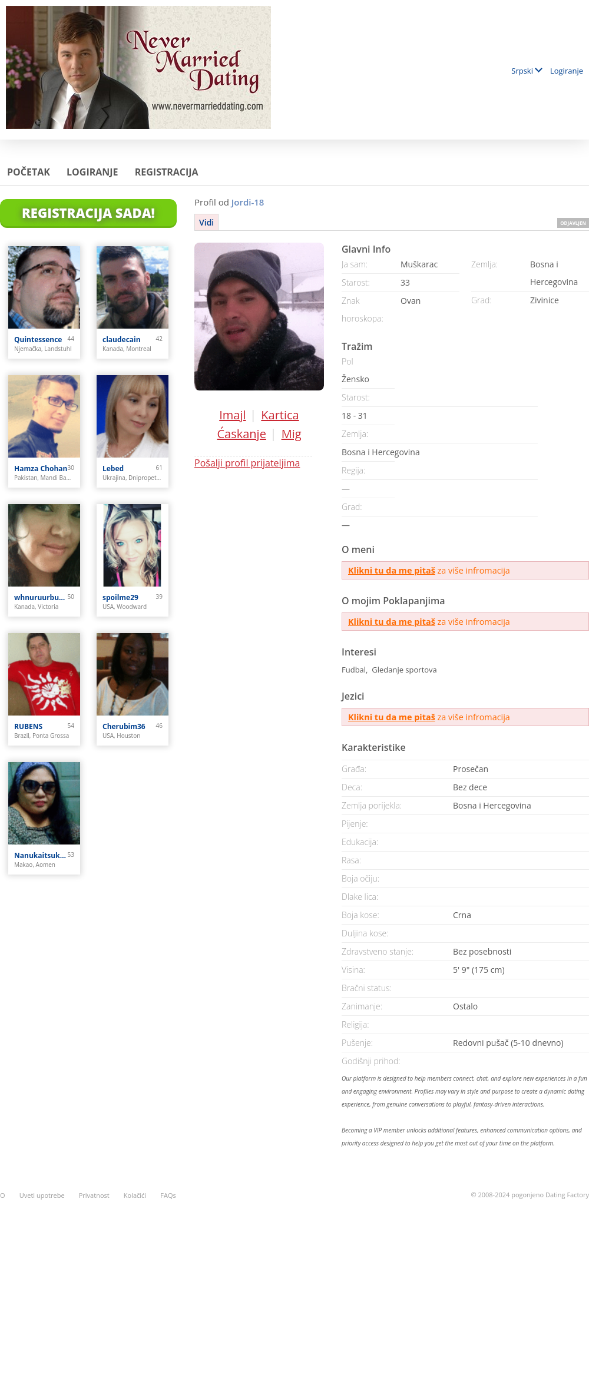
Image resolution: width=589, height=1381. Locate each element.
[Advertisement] (294, 1283)
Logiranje (566, 70)
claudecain (121, 340)
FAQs (168, 1195)
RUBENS (28, 726)
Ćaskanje (241, 434)
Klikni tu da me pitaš (391, 570)
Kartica (280, 415)
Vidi (206, 222)
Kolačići (135, 1195)
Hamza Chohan (40, 468)
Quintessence (38, 340)
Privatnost (94, 1195)
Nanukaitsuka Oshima (41, 855)
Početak (28, 171)
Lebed (113, 468)
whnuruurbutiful (41, 597)
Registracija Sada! (88, 212)
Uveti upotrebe (42, 1195)
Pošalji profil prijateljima (247, 462)
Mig (292, 434)
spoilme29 (120, 597)
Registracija (166, 171)
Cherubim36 (123, 726)
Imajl (232, 415)
